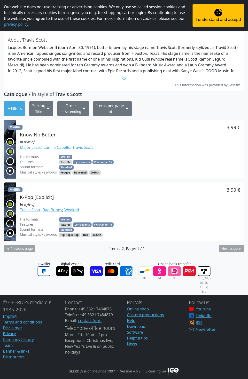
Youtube (203, 309)
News (132, 344)
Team (8, 345)
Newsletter (205, 329)
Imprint (10, 316)
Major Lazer (30, 147)
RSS (199, 322)
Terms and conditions (22, 322)
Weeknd (71, 210)
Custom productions (145, 314)
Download (136, 326)
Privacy (9, 333)
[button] (124, 149)
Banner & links (16, 351)
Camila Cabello (56, 147)
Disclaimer (12, 328)
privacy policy (16, 24)
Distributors (13, 357)
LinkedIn (203, 315)
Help (131, 320)
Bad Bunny (52, 210)
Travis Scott (82, 147)
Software (135, 332)
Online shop (138, 309)
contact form (89, 320)
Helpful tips (137, 338)
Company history (18, 339)
